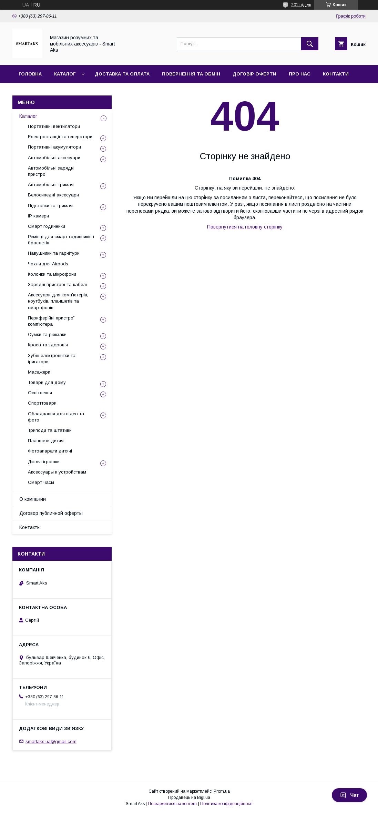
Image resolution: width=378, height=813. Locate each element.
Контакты (30, 527)
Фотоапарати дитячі (50, 451)
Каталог (64, 74)
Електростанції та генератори (60, 136)
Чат (349, 795)
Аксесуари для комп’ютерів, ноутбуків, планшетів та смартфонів (58, 301)
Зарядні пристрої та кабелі (57, 284)
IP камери (38, 216)
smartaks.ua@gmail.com (50, 741)
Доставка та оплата (122, 74)
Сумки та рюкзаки (47, 334)
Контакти (336, 74)
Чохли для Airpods (48, 263)
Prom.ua (222, 791)
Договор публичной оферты (51, 513)
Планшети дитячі (46, 440)
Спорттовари (42, 403)
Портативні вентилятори (54, 126)
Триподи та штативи (50, 430)
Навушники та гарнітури (54, 253)
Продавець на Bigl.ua (189, 797)
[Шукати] (309, 43)
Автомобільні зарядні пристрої (51, 171)
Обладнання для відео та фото (56, 417)
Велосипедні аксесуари (53, 194)
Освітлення (40, 392)
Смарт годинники (46, 226)
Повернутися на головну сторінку (245, 227)
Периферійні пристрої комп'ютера (51, 321)
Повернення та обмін (191, 74)
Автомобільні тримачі (51, 184)
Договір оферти (254, 74)
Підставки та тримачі (50, 205)
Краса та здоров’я (48, 344)
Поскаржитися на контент (172, 803)
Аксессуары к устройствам (57, 472)
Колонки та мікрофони (52, 274)
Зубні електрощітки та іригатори (51, 358)
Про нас (299, 74)
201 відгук (301, 4)
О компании (32, 499)
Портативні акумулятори (54, 147)
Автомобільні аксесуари (54, 157)
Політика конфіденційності (226, 803)
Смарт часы (41, 482)
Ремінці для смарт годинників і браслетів (61, 239)
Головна (30, 74)
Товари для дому (47, 382)
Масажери (39, 372)
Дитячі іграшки (44, 461)
